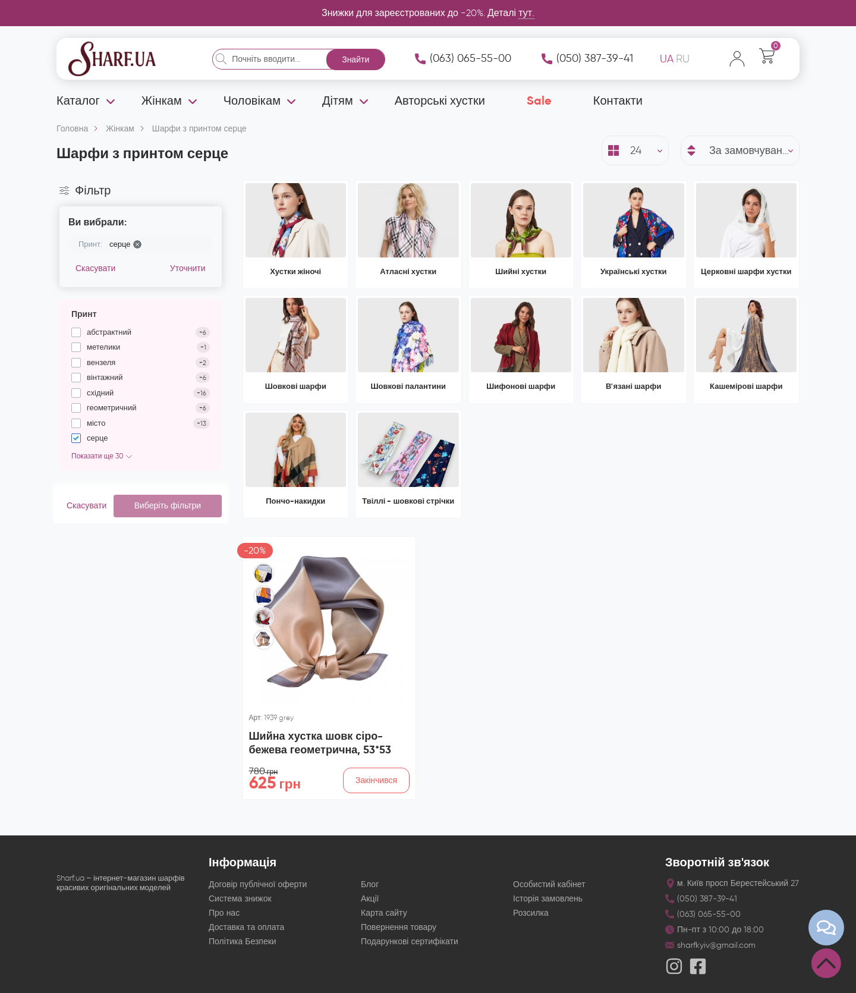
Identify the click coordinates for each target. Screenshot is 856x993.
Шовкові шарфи (295, 386)
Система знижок (240, 899)
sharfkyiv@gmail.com (716, 945)
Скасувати (95, 268)
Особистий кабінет (549, 884)
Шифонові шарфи (520, 386)
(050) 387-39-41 (594, 58)
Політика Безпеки (242, 942)
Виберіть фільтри (167, 506)
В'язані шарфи (633, 386)
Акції (370, 899)
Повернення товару (398, 927)
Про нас (224, 913)
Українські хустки (633, 271)
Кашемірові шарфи (746, 386)
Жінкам (161, 100)
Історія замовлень (548, 899)
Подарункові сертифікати (409, 942)
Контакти (618, 100)
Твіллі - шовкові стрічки (408, 501)
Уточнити (188, 268)
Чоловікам (252, 100)
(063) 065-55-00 (470, 58)
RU (683, 58)
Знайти (355, 60)
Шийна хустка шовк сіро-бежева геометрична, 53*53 (320, 742)
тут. (526, 12)
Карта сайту (384, 913)
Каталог (78, 100)
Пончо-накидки (295, 501)
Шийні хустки (520, 271)
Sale (539, 100)
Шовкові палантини (408, 386)
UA (667, 58)
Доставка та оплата (246, 927)
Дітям (337, 100)
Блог (370, 884)
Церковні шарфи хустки (746, 271)
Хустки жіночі (295, 271)
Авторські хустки (440, 100)
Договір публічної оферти (258, 884)
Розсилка (531, 913)
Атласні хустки (408, 271)
